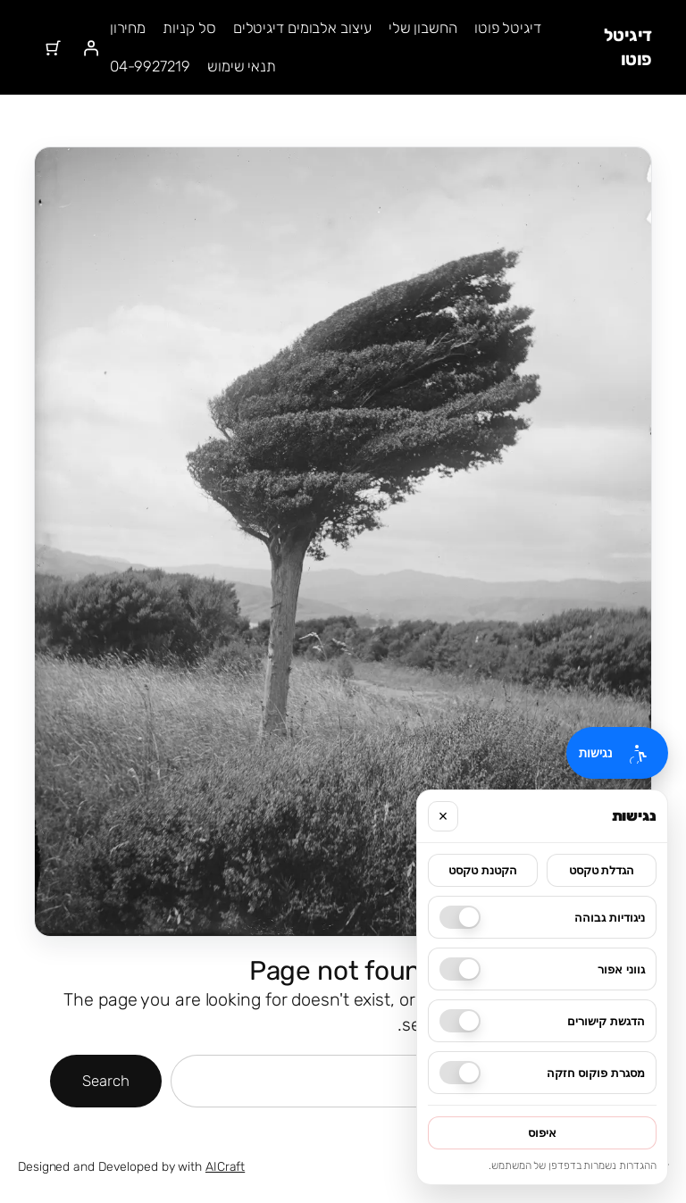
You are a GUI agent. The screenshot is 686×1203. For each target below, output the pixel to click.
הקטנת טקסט (482, 870)
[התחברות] (91, 47)
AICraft (225, 1166)
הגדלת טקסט (602, 870)
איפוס (542, 1133)
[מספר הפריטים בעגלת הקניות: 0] (52, 47)
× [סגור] (443, 816)
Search (105, 1081)
